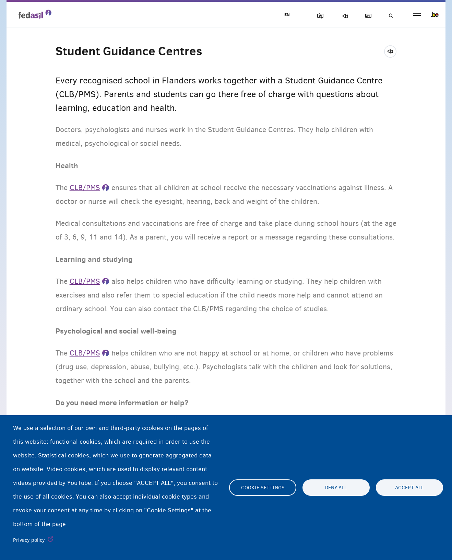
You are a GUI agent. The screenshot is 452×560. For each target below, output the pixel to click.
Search (391, 16)
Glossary (367, 16)
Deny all (336, 487)
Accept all (409, 487)
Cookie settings (263, 487)
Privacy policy (29, 540)
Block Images (319, 16)
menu (417, 14)
